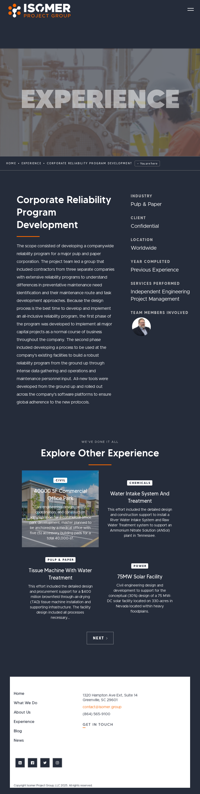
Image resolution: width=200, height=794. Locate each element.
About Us (22, 712)
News (19, 740)
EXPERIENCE (31, 163)
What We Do (25, 703)
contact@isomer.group (102, 707)
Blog (18, 731)
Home (11, 163)
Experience (24, 721)
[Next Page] (100, 638)
